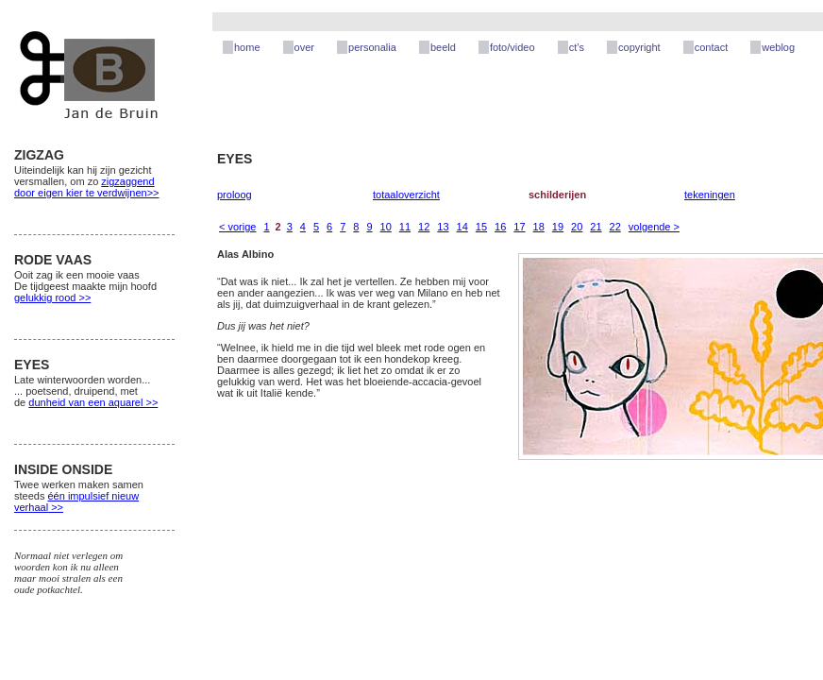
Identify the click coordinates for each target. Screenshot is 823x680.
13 (442, 226)
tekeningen (709, 194)
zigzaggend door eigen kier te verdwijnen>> (86, 187)
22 (615, 226)
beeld (443, 47)
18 (539, 226)
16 (500, 226)
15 (481, 226)
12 (423, 226)
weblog (778, 47)
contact (711, 47)
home (247, 47)
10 (386, 226)
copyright (639, 47)
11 (405, 226)
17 (519, 226)
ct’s (576, 47)
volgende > (654, 226)
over (304, 47)
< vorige (237, 226)
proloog (234, 194)
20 (576, 226)
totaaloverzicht (406, 194)
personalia (372, 47)
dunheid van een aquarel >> (93, 402)
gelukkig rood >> (52, 297)
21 (595, 226)
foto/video (512, 47)
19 (557, 226)
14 (462, 226)
